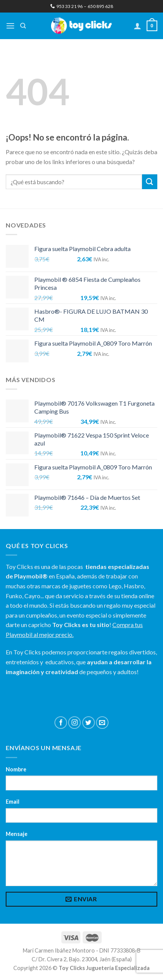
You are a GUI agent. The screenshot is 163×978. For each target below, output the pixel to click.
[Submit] (149, 181)
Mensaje (16, 834)
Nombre (16, 769)
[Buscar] (23, 26)
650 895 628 (100, 6)
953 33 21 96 (66, 6)
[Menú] (10, 25)
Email (12, 801)
